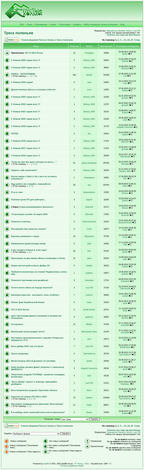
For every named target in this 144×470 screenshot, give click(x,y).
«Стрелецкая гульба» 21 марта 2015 (29, 214)
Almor (89, 390)
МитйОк (125, 318)
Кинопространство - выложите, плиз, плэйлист (35, 295)
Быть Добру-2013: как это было (27, 346)
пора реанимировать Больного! (37, 207)
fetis (89, 251)
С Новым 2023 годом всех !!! (25, 97)
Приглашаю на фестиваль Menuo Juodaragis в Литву (38, 258)
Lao (125, 76)
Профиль (77, 25)
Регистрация (64, 25)
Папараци (89, 53)
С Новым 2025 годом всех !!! (25, 60)
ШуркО (89, 200)
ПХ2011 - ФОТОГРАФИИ (23, 74)
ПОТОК (14, 133)
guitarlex (89, 273)
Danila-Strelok (89, 310)
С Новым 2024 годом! (22, 82)
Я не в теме (17, 192)
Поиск (29, 25)
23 (132, 40)
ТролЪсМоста (89, 354)
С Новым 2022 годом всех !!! (25, 104)
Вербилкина (125, 347)
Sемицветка (111, 31)
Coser (89, 229)
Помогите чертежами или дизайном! (29, 280)
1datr (89, 244)
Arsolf (125, 369)
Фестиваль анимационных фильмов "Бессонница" (37, 404)
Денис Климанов (89, 163)
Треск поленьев (18, 33)
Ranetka (121, 31)
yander (89, 361)
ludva (89, 302)
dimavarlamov (89, 192)
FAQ (22, 25)
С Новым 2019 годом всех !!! (25, 126)
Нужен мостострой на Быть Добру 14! (30, 265)
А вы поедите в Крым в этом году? (29, 250)
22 (128, 40)
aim (89, 134)
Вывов (125, 91)
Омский (125, 61)
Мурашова (89, 236)
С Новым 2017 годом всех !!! (25, 148)
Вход (122, 25)
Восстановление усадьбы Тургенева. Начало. (34, 390)
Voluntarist (89, 280)
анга (89, 339)
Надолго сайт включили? (24, 170)
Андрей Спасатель (125, 127)
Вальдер (125, 164)
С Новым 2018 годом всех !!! (25, 141)
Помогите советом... (21, 221)
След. (137, 40)
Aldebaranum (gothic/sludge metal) (28, 243)
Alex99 (89, 75)
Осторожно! (17, 324)
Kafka (89, 405)
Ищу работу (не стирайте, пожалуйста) (31, 184)
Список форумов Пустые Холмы (37, 40)
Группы (53, 25)
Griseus (125, 193)
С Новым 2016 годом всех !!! (25, 155)
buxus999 (125, 325)
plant (125, 120)
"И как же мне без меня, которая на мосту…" (34, 162)
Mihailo (89, 324)
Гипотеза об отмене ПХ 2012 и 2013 (29, 397)
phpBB (46, 464)
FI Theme (79, 464)
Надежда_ (125, 384)
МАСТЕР (125, 142)
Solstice (89, 398)
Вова (125, 311)
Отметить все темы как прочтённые (123, 35)
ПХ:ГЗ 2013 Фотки (20, 309)
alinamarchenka (89, 222)
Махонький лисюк (89, 332)
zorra (89, 90)
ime (125, 406)
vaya (89, 82)
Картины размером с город (25, 236)
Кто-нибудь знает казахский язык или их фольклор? (38, 412)
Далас (125, 54)
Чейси (125, 186)
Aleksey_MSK (89, 60)
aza (89, 185)
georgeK (125, 98)
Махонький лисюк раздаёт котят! (28, 331)
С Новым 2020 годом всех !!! (25, 119)
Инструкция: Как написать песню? (28, 229)
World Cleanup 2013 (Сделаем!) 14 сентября (33, 361)
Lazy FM (136, 31)
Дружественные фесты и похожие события (33, 89)
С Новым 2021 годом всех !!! (25, 111)
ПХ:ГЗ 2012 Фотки (34, 53)
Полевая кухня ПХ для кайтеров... (28, 199)
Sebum (129, 31)
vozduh (125, 296)
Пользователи (41, 25)
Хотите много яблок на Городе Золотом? (32, 287)
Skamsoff (125, 69)
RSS (87, 464)
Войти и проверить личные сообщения (101, 25)
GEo (125, 179)
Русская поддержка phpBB (71, 466)
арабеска (89, 317)
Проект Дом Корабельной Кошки (27, 302)
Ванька (125, 208)
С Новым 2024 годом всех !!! (25, 67)
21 (125, 40)
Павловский (125, 157)
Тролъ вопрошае (19, 353)
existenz (89, 295)
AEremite (89, 214)
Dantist (89, 266)
